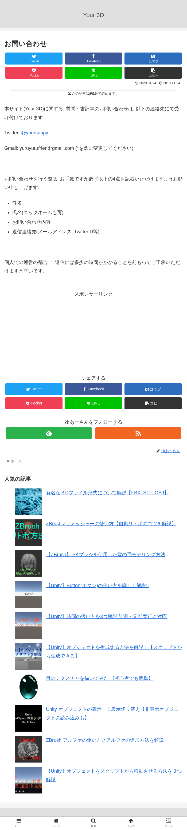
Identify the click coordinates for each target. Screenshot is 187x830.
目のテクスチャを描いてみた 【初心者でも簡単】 (99, 678)
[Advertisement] (49, 331)
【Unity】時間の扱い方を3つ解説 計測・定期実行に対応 (106, 616)
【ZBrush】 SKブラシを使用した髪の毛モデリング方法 (105, 554)
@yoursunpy (34, 132)
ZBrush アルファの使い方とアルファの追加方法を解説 (105, 740)
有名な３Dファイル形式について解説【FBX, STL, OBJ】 (107, 492)
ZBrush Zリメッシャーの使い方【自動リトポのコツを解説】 (111, 523)
